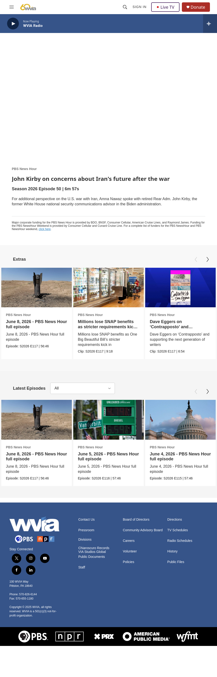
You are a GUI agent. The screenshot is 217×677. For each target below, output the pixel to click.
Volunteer (130, 580)
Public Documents (91, 586)
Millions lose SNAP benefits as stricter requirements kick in (99, 326)
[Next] (207, 259)
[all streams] (210, 23)
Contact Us (86, 548)
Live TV (165, 7)
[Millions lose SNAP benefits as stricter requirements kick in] (101, 288)
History (172, 580)
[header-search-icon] (125, 7)
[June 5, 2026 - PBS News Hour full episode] (108, 445)
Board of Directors (136, 548)
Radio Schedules (179, 570)
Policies (128, 591)
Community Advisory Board (143, 559)
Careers (129, 570)
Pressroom (86, 559)
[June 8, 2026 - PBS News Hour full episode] (36, 288)
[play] (13, 23)
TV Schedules (177, 559)
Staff (81, 596)
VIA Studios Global (92, 581)
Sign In (139, 7)
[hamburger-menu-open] (11, 7)
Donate (198, 7)
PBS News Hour (24, 169)
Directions (174, 548)
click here (45, 229)
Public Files (175, 591)
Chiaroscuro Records (93, 577)
